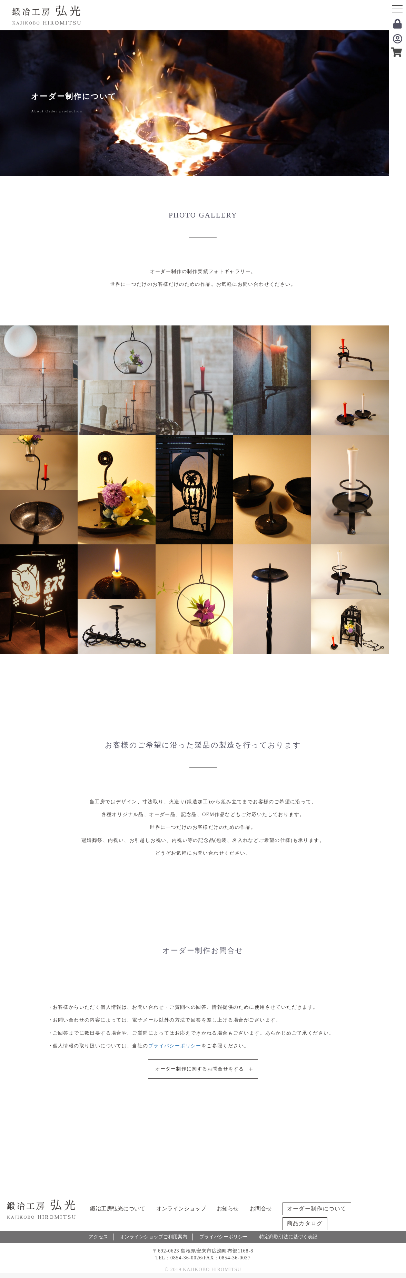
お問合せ (261, 1208)
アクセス (98, 1236)
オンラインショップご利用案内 (153, 1236)
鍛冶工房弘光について (117, 1208)
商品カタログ (305, 1223)
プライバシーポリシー (174, 1045)
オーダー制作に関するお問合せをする (199, 1068)
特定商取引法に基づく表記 (288, 1236)
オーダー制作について (317, 1208)
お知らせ (228, 1208)
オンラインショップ (181, 1208)
